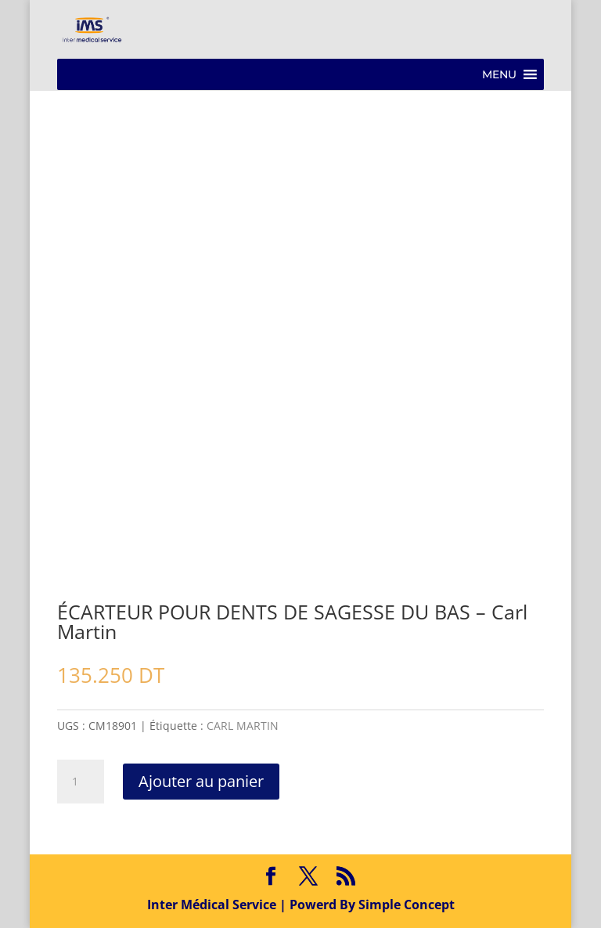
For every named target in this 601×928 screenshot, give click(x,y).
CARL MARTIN (243, 725)
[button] (499, 74)
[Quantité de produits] (80, 781)
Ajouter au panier (201, 781)
